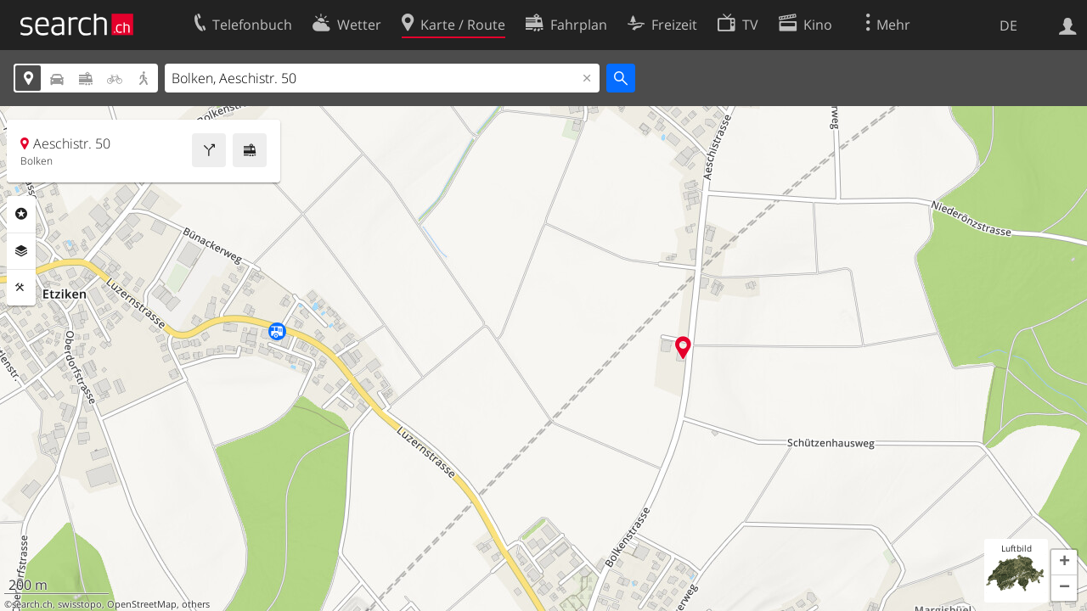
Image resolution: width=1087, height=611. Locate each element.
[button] (1064, 562)
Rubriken (21, 214)
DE (1008, 25)
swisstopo (80, 604)
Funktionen (21, 288)
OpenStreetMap (142, 604)
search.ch (32, 604)
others (196, 604)
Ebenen (21, 251)
